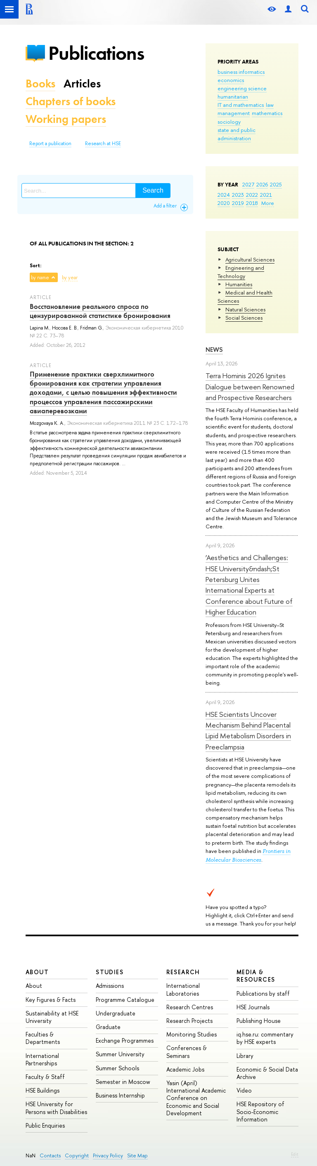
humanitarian (233, 96)
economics (231, 80)
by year (70, 277)
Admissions (110, 985)
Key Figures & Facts (51, 999)
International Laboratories (183, 989)
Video (244, 1090)
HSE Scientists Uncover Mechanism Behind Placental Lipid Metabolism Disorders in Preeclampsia (248, 730)
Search (152, 190)
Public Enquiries (45, 1125)
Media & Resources (256, 975)
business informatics (241, 71)
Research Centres (189, 1007)
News (214, 349)
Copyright (77, 1155)
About (37, 972)
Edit (294, 1154)
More (267, 203)
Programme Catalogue (125, 999)
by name (40, 277)
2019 (238, 203)
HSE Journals (253, 1007)
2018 (252, 203)
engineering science (242, 88)
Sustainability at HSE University (52, 1017)
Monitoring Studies (191, 1034)
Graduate (108, 1027)
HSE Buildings (42, 1090)
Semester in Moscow (123, 1082)
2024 (224, 194)
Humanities (238, 284)
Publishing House (259, 1021)
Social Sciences (244, 317)
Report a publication (50, 143)
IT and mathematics (241, 104)
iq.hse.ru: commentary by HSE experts (265, 1038)
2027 (248, 184)
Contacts (50, 1155)
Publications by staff (263, 993)
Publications (96, 53)
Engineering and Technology (241, 272)
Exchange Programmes (125, 1040)
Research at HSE (103, 143)
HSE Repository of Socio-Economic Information (260, 1111)
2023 (238, 194)
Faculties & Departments (43, 1038)
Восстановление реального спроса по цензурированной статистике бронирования (100, 311)
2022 (252, 194)
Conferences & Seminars (186, 1051)
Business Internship (120, 1095)
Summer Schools (117, 1068)
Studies (109, 972)
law (270, 104)
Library (245, 1056)
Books (40, 83)
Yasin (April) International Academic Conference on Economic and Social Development (196, 1098)
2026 (262, 184)
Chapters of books (71, 101)
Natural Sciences (245, 309)
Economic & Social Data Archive (267, 1073)
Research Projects (189, 1021)
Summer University (120, 1054)
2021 (266, 194)
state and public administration (236, 134)
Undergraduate (115, 1013)
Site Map (137, 1155)
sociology (229, 121)
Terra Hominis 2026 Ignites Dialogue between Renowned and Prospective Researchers (250, 386)
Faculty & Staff (45, 1077)
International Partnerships (42, 1059)
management (234, 113)
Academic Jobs (185, 1069)
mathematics (267, 113)
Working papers (66, 119)
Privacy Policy (108, 1155)
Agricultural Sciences (249, 259)
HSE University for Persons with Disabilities (56, 1107)
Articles (82, 83)
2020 (224, 203)
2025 (276, 184)
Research (183, 972)
